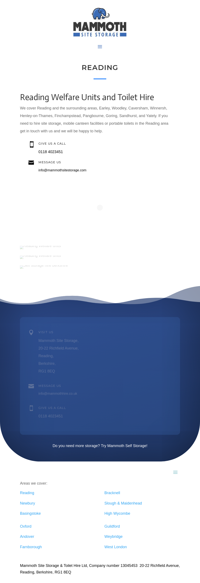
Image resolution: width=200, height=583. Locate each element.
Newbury (27, 503)
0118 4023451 (50, 152)
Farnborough (31, 547)
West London (115, 547)
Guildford (112, 526)
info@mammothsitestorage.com (62, 170)
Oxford (25, 526)
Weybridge (113, 536)
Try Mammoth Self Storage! (124, 446)
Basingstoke (30, 513)
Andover (27, 536)
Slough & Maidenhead (123, 503)
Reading (27, 493)
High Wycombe (117, 513)
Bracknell (112, 493)
